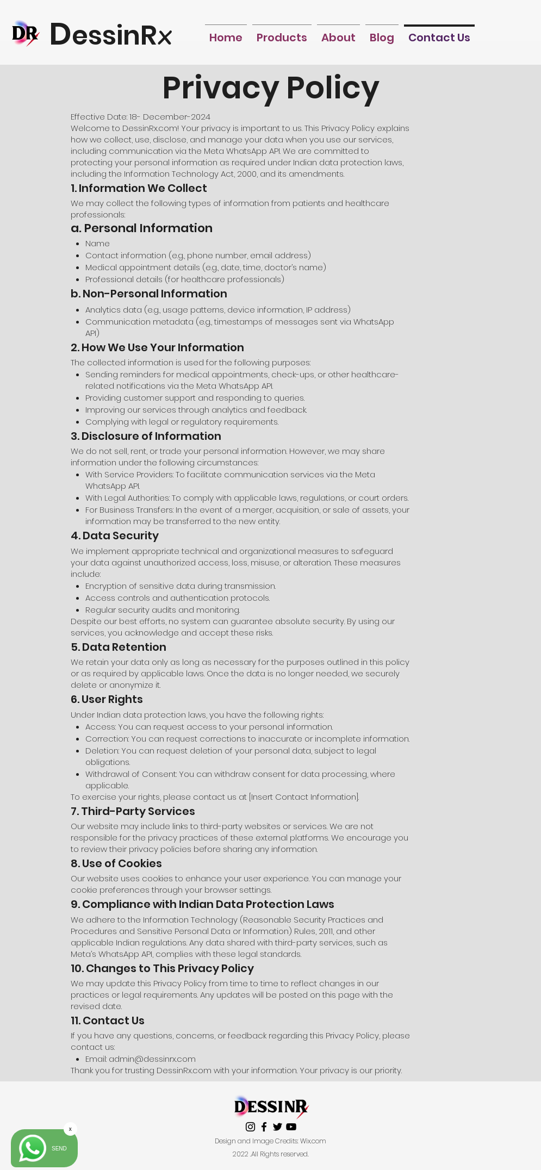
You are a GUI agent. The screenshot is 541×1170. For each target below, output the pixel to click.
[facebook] (264, 1127)
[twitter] (277, 1127)
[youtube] (291, 1127)
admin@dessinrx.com (152, 1059)
